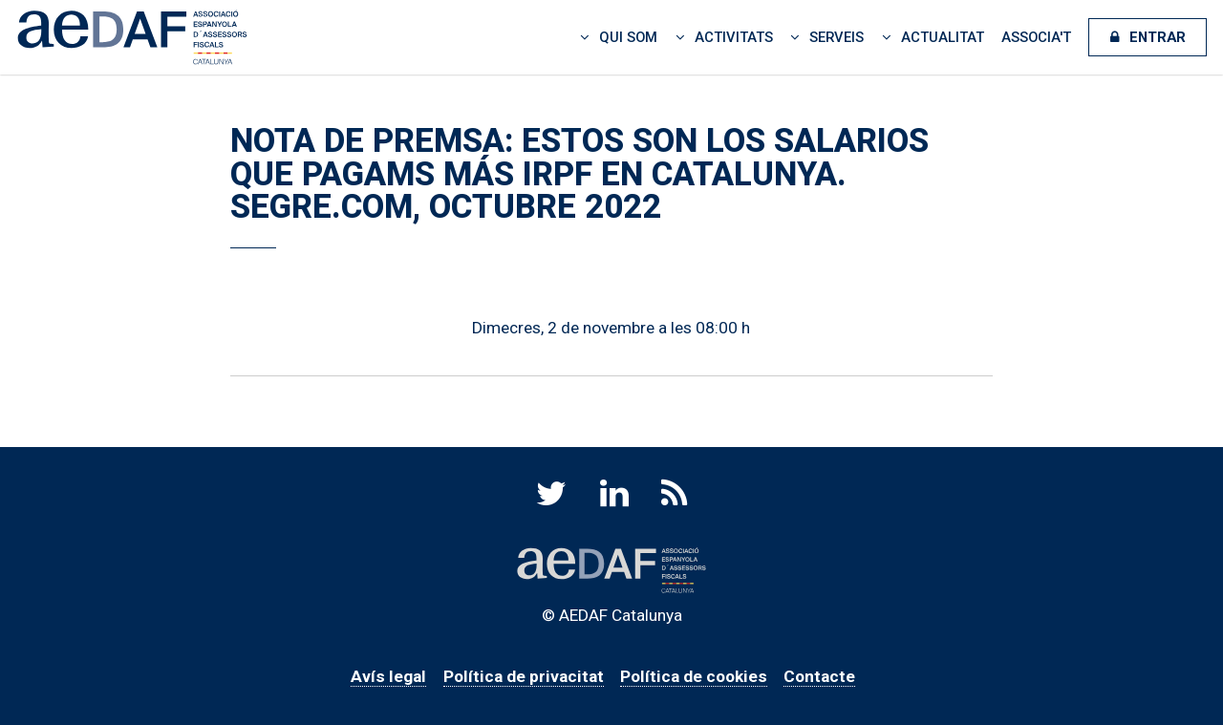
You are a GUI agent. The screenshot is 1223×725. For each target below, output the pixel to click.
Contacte (819, 676)
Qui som (628, 37)
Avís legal (388, 676)
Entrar (1157, 37)
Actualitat (942, 37)
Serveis (836, 37)
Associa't (1036, 37)
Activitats (734, 37)
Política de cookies (693, 676)
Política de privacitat (523, 676)
